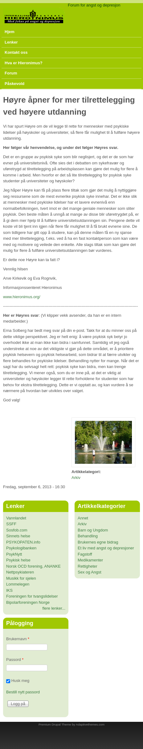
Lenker (11, 42)
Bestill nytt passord (23, 692)
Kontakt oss (16, 52)
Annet (83, 518)
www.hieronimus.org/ (21, 296)
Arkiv (76, 477)
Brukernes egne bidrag (98, 542)
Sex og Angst (89, 572)
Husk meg (20, 681)
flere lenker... (54, 608)
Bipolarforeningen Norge (28, 602)
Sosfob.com (16, 530)
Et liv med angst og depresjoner (106, 548)
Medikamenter (90, 560)
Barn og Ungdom (93, 530)
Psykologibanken (21, 548)
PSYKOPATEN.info (23, 542)
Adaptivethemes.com (90, 724)
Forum (11, 73)
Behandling (88, 536)
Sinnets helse (18, 536)
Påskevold (14, 83)
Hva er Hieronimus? (24, 63)
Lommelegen (17, 584)
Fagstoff (85, 554)
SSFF (11, 524)
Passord (14, 659)
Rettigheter (87, 566)
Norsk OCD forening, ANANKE (33, 566)
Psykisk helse (18, 560)
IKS (9, 590)
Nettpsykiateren (20, 572)
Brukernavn (17, 639)
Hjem (9, 31)
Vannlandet (16, 518)
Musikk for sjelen (21, 578)
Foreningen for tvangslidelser (32, 596)
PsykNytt (14, 554)
